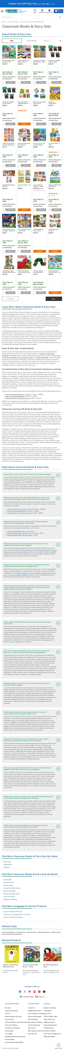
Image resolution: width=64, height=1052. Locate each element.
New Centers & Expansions (52, 1033)
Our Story (8, 1008)
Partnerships (9, 1031)
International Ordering (35, 1022)
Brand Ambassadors (50, 1025)
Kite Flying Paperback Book (51, 966)
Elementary (7, 862)
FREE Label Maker (49, 1036)
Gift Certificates (33, 1019)
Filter (12, 41)
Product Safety (9, 1039)
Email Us (41, 997)
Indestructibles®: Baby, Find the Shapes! (20, 535)
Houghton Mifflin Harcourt (12, 888)
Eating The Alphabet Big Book (14, 396)
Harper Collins (8, 885)
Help (35, 11)
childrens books (56, 932)
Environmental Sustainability (14, 1042)
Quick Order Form (49, 1019)
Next (54, 298)
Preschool (6, 867)
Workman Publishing (10, 357)
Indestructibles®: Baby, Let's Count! (18, 531)
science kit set (21, 932)
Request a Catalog (50, 1008)
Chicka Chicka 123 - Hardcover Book (17, 398)
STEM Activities (49, 1028)
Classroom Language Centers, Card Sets (17, 914)
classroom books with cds (25, 573)
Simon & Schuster (9, 896)
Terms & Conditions (11, 1025)
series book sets (31, 932)
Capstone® (7, 880)
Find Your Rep (32, 1033)
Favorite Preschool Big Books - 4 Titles (17, 394)
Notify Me (24, 124)
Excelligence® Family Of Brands (15, 1036)
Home (3, 21)
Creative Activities (50, 1031)
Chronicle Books (8, 882)
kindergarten (50, 354)
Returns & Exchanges (34, 1016)
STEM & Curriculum (12, 21)
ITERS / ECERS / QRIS (50, 1016)
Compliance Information (12, 1028)
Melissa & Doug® (42, 357)
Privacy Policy (9, 1019)
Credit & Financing (34, 1025)
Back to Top (58, 1046)
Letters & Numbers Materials (13, 917)
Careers (7, 1013)
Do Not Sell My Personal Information (16, 1022)
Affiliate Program (49, 1022)
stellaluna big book (44, 932)
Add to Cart (10, 82)
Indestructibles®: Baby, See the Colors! (19, 533)
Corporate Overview (11, 1010)
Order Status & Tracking (36, 1013)
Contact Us (31, 1008)
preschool (42, 354)
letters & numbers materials (19, 575)
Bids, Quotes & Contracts (36, 1031)
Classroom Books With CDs (12, 911)
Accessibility (9, 1033)
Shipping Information (34, 1010)
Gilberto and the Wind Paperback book (10, 966)
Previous (10, 298)
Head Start (47, 1013)
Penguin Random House (26, 357)
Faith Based (47, 1010)
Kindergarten (7, 865)
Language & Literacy (26, 21)
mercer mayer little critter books (12, 934)
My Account (31, 1028)
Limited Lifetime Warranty (13, 1016)
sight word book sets (8, 932)
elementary (5, 355)
